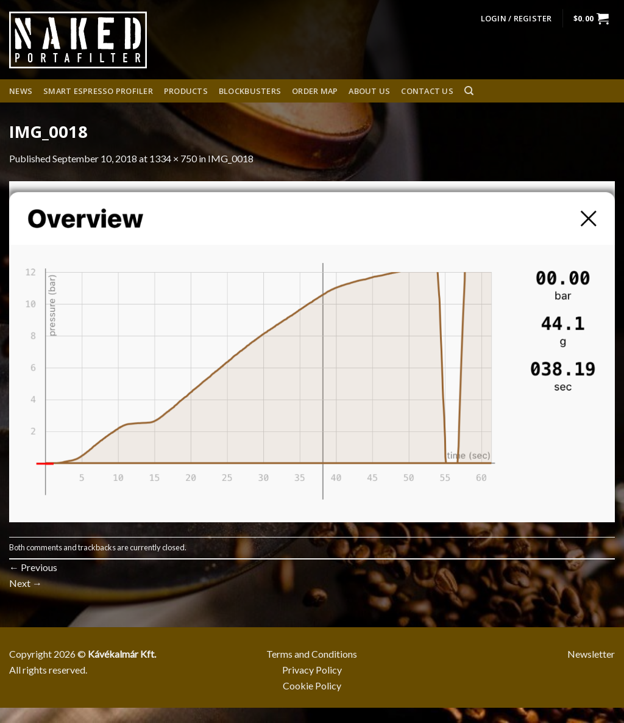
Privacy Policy (312, 669)
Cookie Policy (312, 685)
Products (186, 90)
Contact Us (427, 90)
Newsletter (591, 654)
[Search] (468, 91)
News (20, 90)
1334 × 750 (173, 158)
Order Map (315, 90)
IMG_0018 (231, 158)
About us (369, 90)
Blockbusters (250, 90)
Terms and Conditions (311, 654)
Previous (33, 567)
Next (25, 583)
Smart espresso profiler (98, 90)
